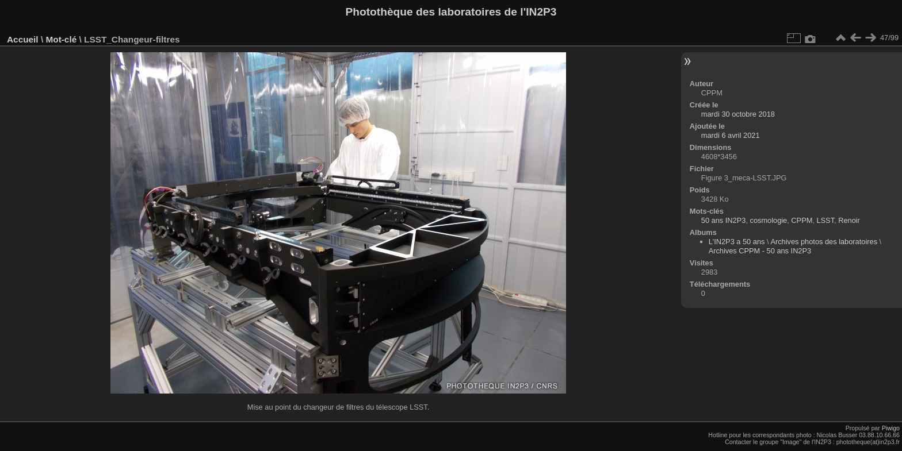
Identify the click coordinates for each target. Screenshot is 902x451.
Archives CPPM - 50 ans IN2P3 (760, 250)
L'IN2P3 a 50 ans (737, 241)
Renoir (849, 220)
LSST (825, 220)
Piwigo (891, 428)
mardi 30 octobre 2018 (738, 114)
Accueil (23, 39)
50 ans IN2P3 (723, 220)
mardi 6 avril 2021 (730, 135)
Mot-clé (61, 39)
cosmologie (769, 220)
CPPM (801, 220)
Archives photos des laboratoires (823, 241)
